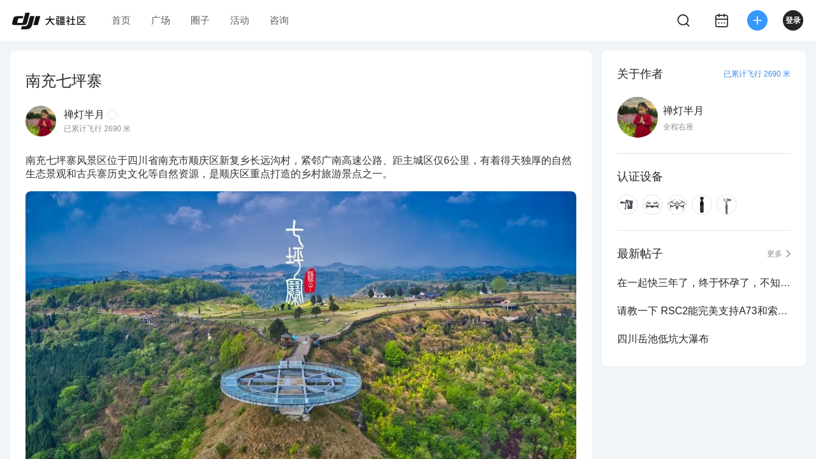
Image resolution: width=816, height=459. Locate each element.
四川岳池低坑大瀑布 (663, 338)
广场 (160, 20)
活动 (239, 20)
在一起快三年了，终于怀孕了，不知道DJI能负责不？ (703, 282)
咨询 (279, 20)
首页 (121, 20)
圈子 (200, 20)
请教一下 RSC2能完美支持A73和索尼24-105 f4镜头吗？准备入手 (703, 310)
